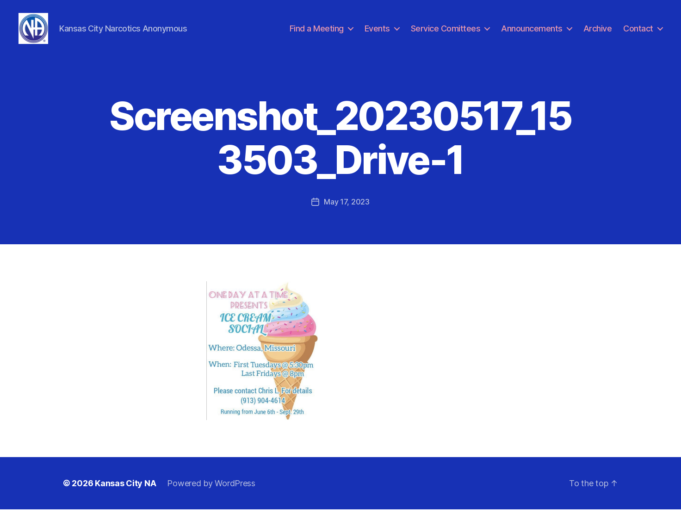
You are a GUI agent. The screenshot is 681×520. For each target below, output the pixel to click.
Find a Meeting (317, 33)
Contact (638, 33)
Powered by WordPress (211, 494)
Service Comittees (446, 33)
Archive (597, 33)
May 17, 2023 (347, 212)
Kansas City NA (125, 494)
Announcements (532, 33)
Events (377, 33)
